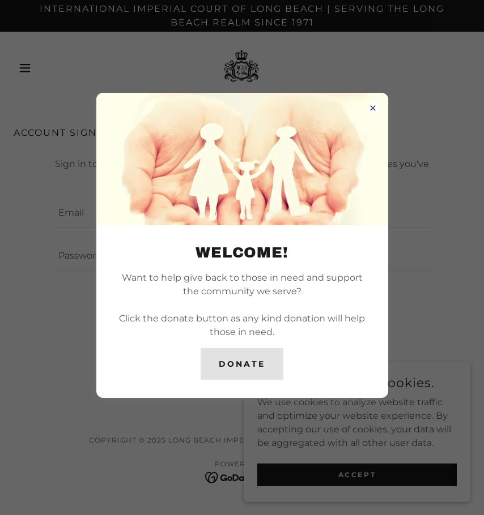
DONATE (242, 364)
